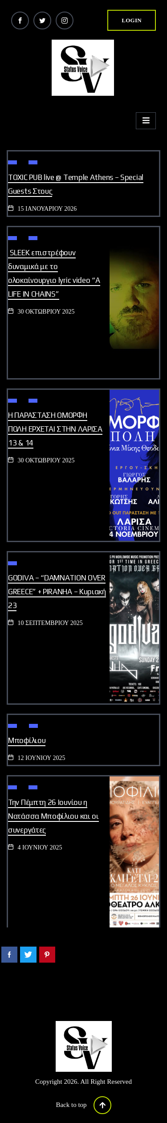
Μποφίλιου (26, 740)
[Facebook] (20, 20)
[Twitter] (42, 20)
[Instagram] (64, 20)
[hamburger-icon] (146, 120)
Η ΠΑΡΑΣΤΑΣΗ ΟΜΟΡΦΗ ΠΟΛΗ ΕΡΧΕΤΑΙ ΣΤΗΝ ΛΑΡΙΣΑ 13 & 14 (55, 429)
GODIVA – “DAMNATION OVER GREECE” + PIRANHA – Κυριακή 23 (57, 591)
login (132, 20)
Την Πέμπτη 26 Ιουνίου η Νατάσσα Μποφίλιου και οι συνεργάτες (53, 816)
